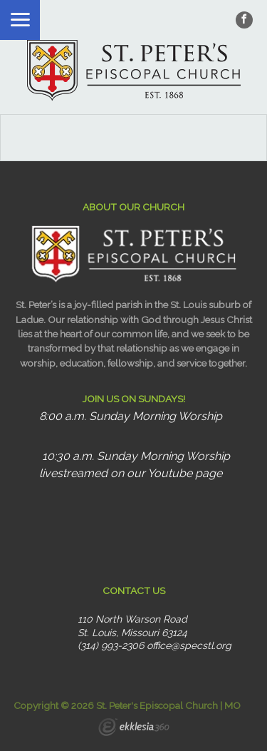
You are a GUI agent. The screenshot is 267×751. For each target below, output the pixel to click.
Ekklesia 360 (133, 729)
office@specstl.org (189, 645)
